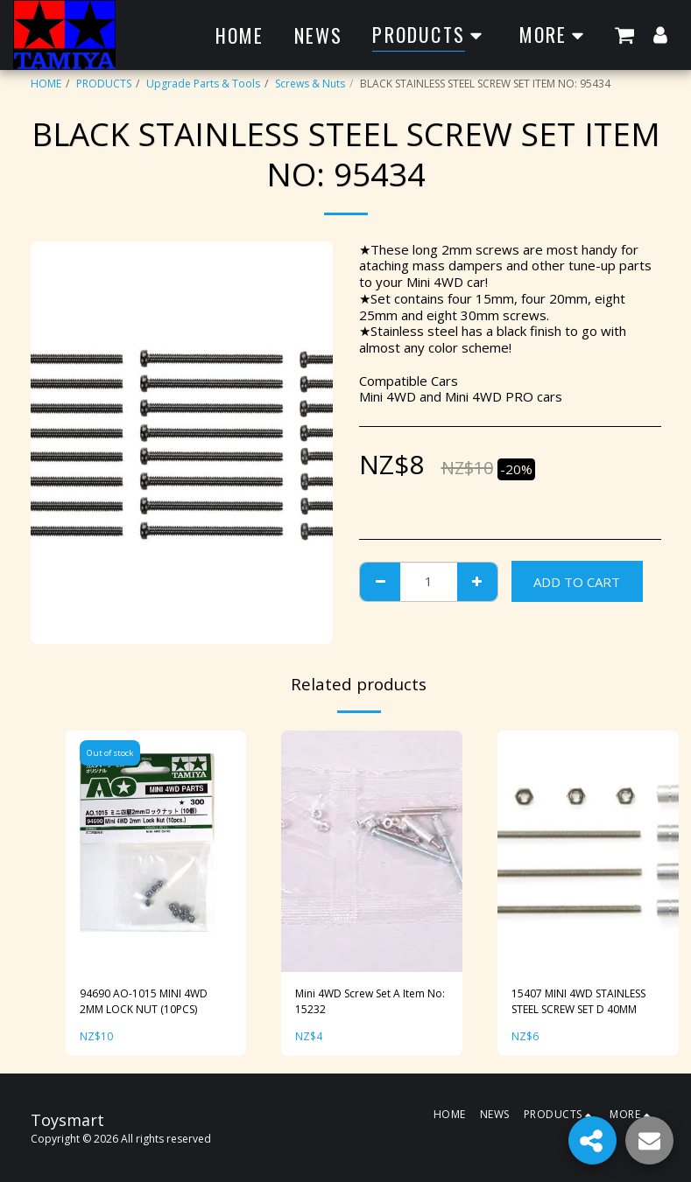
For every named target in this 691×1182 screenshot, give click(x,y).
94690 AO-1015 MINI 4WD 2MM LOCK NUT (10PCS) (144, 1001)
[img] (156, 851)
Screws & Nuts (310, 83)
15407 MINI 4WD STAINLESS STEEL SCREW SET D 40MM (578, 1001)
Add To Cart (576, 582)
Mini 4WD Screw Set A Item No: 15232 (370, 1001)
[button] (624, 34)
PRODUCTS (103, 83)
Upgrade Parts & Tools (203, 83)
